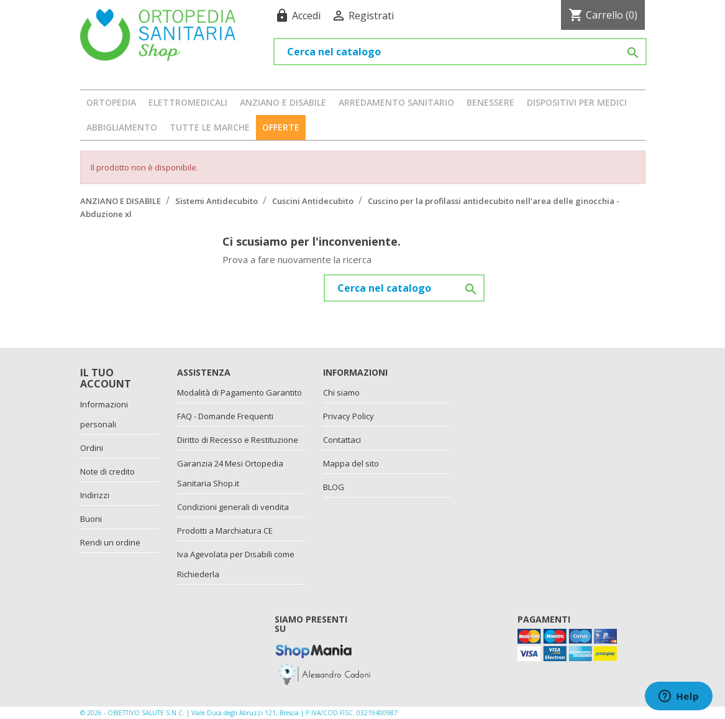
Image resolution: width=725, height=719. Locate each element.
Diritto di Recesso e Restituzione (237, 439)
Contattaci (342, 439)
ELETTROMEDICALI (187, 102)
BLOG (333, 487)
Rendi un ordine (110, 542)
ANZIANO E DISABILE (283, 102)
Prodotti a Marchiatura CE (225, 530)
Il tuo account (105, 378)
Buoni (91, 518)
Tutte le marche (210, 127)
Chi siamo (341, 392)
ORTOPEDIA (111, 102)
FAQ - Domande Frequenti (225, 416)
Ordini (91, 447)
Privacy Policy (348, 416)
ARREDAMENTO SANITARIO (396, 102)
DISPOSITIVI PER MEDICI (577, 102)
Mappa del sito (351, 463)
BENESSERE (490, 102)
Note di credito (107, 471)
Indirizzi (94, 495)
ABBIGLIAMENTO (121, 127)
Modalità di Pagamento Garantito (239, 392)
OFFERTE (280, 127)
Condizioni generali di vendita (233, 507)
